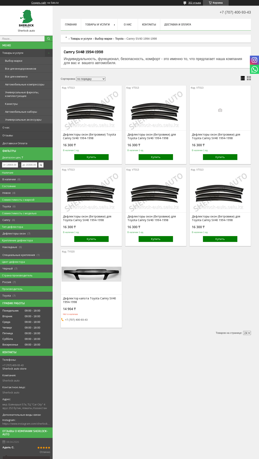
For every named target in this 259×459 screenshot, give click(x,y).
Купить (91, 157)
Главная (71, 24)
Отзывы (7, 135)
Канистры (11, 104)
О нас (6, 127)
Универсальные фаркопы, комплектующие (22, 94)
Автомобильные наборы (21, 111)
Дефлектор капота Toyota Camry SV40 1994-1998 (89, 300)
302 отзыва (194, 2)
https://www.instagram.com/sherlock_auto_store (26, 423)
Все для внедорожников (20, 68)
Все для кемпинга (16, 76)
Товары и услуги (12, 53)
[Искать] (49, 39)
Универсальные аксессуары (23, 119)
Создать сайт (38, 2)
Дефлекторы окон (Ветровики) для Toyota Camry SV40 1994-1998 (151, 136)
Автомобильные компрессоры (24, 84)
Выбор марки (13, 61)
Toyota (119, 38)
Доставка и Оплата (14, 143)
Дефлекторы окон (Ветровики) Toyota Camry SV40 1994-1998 (89, 136)
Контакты (149, 24)
